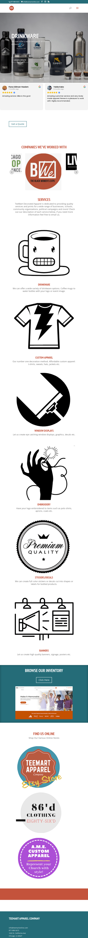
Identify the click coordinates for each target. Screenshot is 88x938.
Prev (12, 167)
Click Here (44, 671)
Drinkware (26, 36)
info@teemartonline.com (18, 919)
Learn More (21, 59)
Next (76, 167)
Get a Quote (17, 124)
